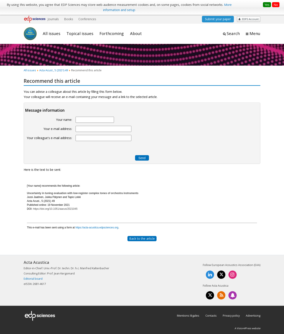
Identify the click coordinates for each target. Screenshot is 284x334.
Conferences (87, 19)
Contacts (211, 315)
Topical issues (79, 33)
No (276, 5)
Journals (53, 19)
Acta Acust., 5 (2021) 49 (53, 70)
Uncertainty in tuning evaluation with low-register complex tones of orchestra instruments (82, 193)
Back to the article (142, 238)
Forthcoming (111, 33)
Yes (266, 5)
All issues (51, 33)
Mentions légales (188, 315)
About (136, 33)
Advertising (253, 315)
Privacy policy (231, 315)
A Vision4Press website (247, 328)
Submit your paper (218, 19)
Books (68, 19)
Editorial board (33, 279)
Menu (254, 33)
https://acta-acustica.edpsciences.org (96, 227)
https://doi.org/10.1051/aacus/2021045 (55, 208)
